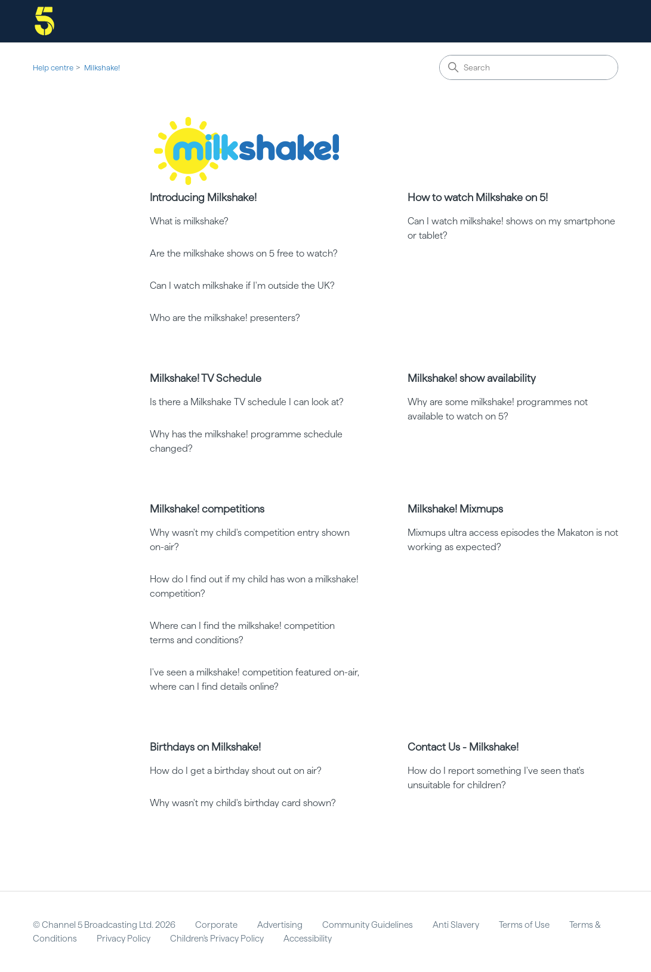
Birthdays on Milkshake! (205, 746)
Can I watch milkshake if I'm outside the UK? (242, 285)
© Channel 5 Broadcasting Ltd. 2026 (104, 924)
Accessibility (307, 938)
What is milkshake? (189, 221)
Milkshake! (102, 67)
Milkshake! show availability (472, 378)
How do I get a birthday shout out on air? (236, 770)
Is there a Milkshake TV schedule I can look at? (247, 402)
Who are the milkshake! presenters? (225, 317)
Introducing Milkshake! (203, 197)
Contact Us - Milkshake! (463, 746)
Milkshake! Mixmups (455, 508)
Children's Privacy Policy (217, 938)
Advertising (280, 924)
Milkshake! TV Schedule (205, 378)
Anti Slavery (456, 924)
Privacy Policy (123, 938)
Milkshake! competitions (207, 508)
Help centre (53, 67)
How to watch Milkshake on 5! (478, 197)
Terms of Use (524, 924)
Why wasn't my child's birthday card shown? (243, 803)
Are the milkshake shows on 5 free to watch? (244, 253)
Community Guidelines (367, 924)
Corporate (216, 924)
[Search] (529, 67)
